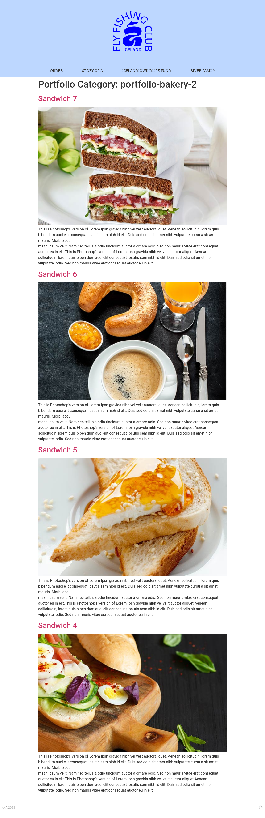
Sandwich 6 (57, 274)
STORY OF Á (92, 70)
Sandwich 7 (57, 98)
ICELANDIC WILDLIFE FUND (146, 70)
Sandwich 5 (57, 449)
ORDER (56, 70)
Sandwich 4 (57, 625)
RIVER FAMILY (202, 70)
